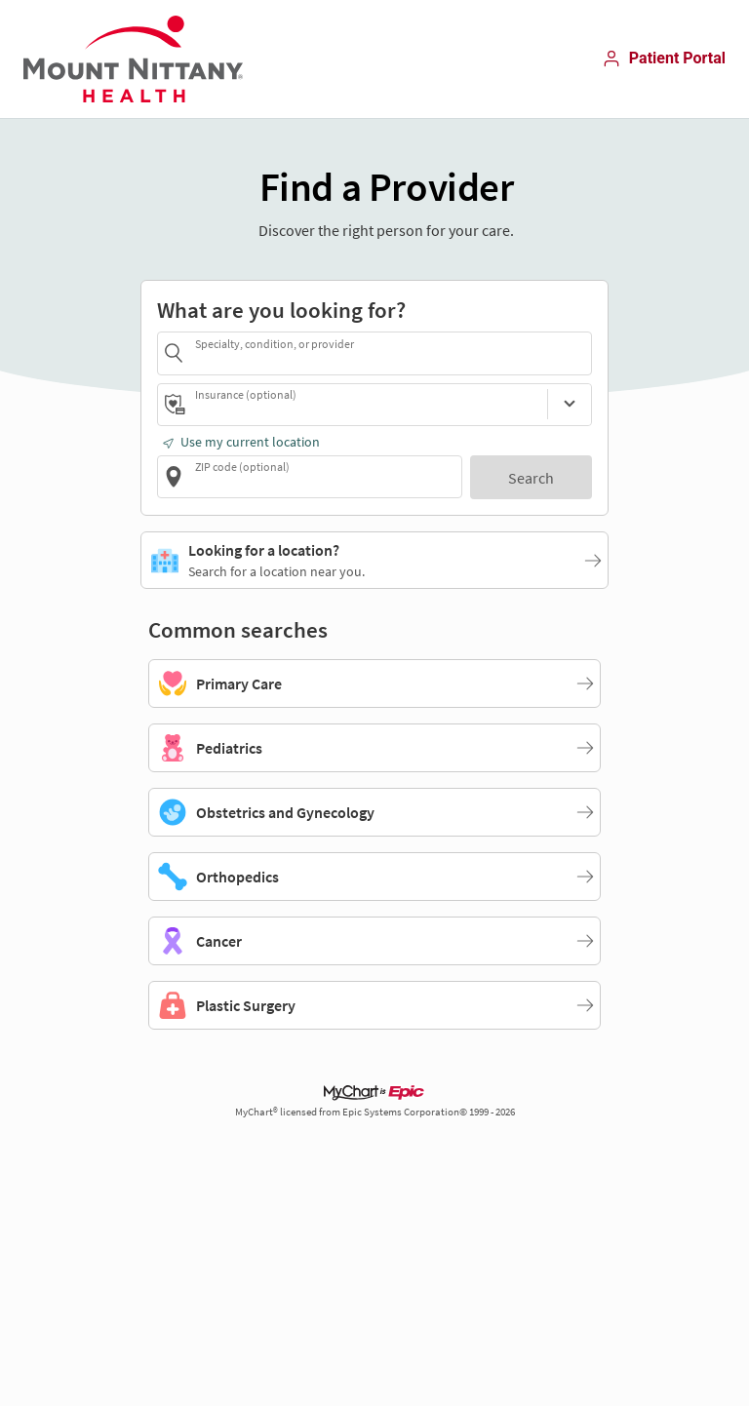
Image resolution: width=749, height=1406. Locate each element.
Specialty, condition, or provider (274, 343)
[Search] (531, 477)
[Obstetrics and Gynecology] (374, 812)
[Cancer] (374, 941)
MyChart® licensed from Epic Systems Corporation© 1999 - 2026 (375, 1112)
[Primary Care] (374, 683)
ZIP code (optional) (242, 466)
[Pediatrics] (374, 747)
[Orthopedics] (374, 876)
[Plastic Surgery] (374, 1005)
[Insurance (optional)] (569, 404)
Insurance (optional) (245, 394)
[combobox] (390, 352)
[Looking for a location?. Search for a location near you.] (374, 559)
